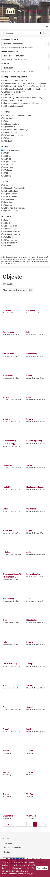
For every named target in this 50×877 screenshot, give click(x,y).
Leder (6, 170)
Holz (6, 156)
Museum (5, 63)
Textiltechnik (9, 191)
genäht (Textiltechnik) (13, 188)
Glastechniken (9, 211)
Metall (6, 153)
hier (30, 874)
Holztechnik (9, 196)
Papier (7, 173)
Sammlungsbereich (9, 39)
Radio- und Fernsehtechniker (16, 115)
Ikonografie (6, 216)
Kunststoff (8, 162)
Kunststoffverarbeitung (13, 208)
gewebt (6, 205)
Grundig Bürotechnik (12, 106)
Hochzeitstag (9, 226)
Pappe (7, 164)
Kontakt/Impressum (12, 848)
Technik (4, 181)
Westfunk (7, 95)
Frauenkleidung (10, 124)
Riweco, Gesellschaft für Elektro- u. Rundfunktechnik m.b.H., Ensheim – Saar (25, 89)
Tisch (6, 246)
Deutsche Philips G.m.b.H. (14, 80)
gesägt (6, 202)
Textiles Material (11, 150)
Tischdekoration (10, 243)
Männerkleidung (10, 127)
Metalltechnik (10, 194)
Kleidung (8, 118)
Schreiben (8, 141)
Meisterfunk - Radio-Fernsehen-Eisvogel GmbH (23, 86)
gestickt (7, 199)
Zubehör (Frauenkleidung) (14, 130)
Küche (6, 223)
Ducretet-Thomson (11, 100)
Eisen (6, 176)
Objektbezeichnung (9, 51)
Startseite (8, 843)
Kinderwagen (9, 229)
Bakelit (7, 167)
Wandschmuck (10, 132)
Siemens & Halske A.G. (13, 92)
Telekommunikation (12, 135)
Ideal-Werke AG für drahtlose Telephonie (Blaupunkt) (25, 83)
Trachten (7, 138)
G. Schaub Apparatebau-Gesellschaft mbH (21, 103)
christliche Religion (11, 231)
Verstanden (42, 868)
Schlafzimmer (9, 237)
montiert (7, 185)
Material (4, 146)
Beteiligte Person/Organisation (14, 77)
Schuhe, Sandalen (11, 234)
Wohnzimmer (9, 240)
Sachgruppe (6, 112)
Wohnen (7, 121)
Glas (6, 159)
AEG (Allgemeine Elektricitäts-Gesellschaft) (21, 97)
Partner (7, 852)
